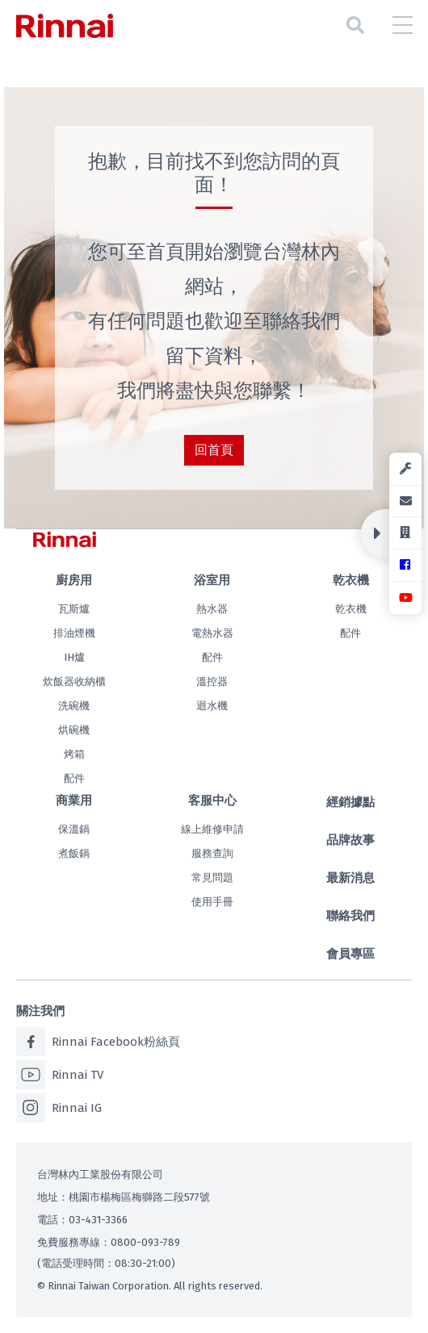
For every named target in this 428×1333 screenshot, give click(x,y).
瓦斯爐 (74, 609)
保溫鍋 (74, 829)
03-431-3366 (98, 1220)
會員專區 (350, 953)
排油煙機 (74, 633)
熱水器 (212, 609)
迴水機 (212, 706)
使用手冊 (212, 902)
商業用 (74, 800)
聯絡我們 (350, 916)
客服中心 (212, 800)
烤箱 (74, 754)
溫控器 (212, 681)
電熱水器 (212, 633)
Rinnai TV (59, 1075)
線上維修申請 (212, 829)
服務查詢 (212, 853)
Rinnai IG (59, 1108)
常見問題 (212, 877)
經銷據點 (350, 802)
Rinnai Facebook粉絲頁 (98, 1041)
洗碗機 (74, 706)
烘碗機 (74, 730)
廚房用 (74, 580)
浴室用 (212, 580)
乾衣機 (351, 580)
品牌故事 (350, 840)
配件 (74, 778)
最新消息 (350, 878)
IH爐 (74, 657)
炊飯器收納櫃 (74, 681)
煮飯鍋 (74, 853)
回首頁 (214, 450)
